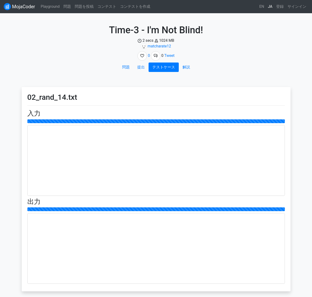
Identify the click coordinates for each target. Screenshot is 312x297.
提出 (141, 67)
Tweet (169, 55)
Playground (50, 6)
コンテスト (106, 6)
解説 (186, 67)
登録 (280, 6)
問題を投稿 (84, 6)
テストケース (163, 67)
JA (270, 6)
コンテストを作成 (135, 6)
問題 (67, 6)
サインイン (296, 6)
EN (261, 6)
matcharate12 (159, 46)
